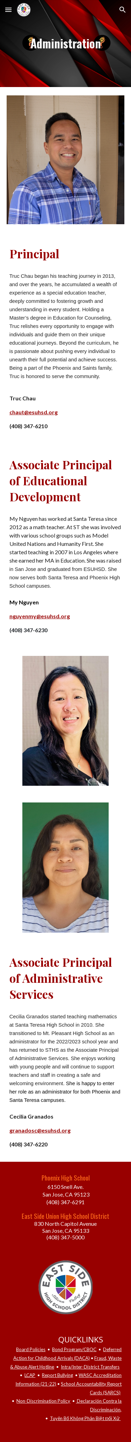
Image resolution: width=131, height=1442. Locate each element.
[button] (8, 9)
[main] (66, 43)
